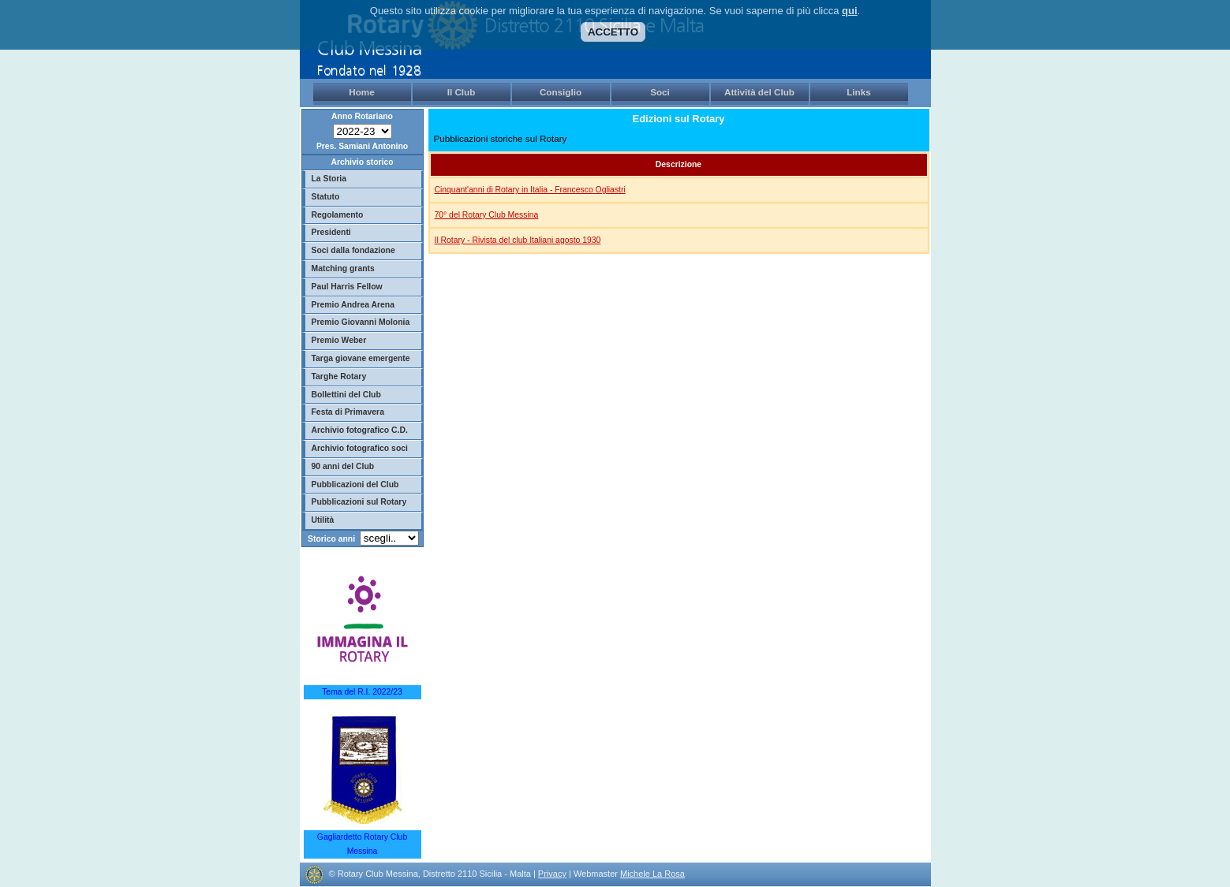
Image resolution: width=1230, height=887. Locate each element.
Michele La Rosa (652, 873)
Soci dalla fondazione (353, 250)
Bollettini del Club (346, 394)
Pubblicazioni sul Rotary (359, 502)
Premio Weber (339, 340)
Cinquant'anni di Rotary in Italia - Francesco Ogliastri (530, 189)
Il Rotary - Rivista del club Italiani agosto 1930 (518, 240)
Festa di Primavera (348, 412)
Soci (660, 92)
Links (859, 92)
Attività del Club (759, 92)
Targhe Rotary (339, 376)
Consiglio (560, 92)
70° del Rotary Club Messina (487, 215)
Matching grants (343, 268)
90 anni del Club (343, 466)
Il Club (461, 92)
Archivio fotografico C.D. (360, 430)
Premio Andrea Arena (353, 304)
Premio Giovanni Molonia (361, 322)
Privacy (552, 873)
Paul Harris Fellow (347, 286)
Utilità (323, 520)
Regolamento (338, 215)
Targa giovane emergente (361, 358)
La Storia (329, 178)
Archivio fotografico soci (360, 448)
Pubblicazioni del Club (355, 484)
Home (361, 92)
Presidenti (331, 232)
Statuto (326, 196)
